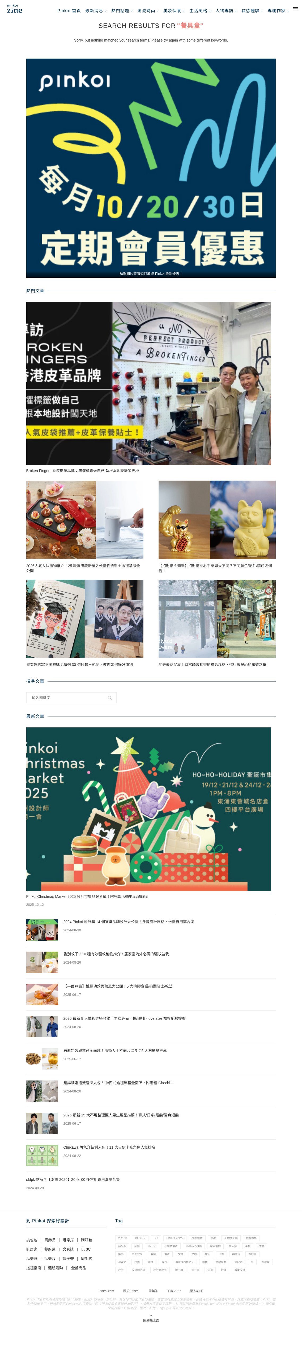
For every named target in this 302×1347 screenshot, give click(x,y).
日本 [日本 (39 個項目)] (122, 1271)
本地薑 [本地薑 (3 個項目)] (156, 1271)
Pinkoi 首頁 (69, 11)
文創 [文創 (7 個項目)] (252, 1262)
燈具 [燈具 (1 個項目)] (207, 1271)
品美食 (31, 1264)
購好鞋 (86, 1245)
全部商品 (78, 1273)
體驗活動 (55, 1273)
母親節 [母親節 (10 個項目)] (174, 1271)
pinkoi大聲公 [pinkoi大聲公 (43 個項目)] (181, 1244)
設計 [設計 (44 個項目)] (191, 1280)
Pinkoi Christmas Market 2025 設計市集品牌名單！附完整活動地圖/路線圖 (87, 901)
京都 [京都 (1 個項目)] (224, 1244)
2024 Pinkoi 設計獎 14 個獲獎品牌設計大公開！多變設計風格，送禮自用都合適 (128, 927)
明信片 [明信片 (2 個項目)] (138, 1271)
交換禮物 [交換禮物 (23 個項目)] (206, 1244)
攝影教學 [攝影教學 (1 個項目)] (188, 1262)
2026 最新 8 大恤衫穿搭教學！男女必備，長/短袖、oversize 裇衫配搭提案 (124, 1023)
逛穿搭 (68, 1245)
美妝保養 (172, 11)
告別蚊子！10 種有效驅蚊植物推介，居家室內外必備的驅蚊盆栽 (116, 959)
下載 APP (174, 1311)
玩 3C (86, 1254)
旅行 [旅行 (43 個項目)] (268, 1262)
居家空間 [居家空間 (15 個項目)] (248, 1253)
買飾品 (50, 1245)
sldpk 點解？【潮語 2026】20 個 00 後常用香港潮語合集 (73, 1184)
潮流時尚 (146, 11)
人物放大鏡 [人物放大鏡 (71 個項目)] (244, 1244)
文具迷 (68, 1254)
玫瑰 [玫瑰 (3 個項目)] (222, 1271)
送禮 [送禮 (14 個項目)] (140, 1289)
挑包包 (31, 1245)
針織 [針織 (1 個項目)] (155, 1289)
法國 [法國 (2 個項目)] (191, 1271)
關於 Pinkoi (131, 1311)
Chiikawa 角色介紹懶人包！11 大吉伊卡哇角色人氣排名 (109, 1152)
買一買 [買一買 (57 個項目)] (123, 1289)
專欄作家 (276, 11)
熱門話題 (120, 11)
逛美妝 (50, 1264)
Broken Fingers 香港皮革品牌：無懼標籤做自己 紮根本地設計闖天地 (83, 476)
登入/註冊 (196, 1311)
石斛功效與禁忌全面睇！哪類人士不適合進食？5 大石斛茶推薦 (115, 1056)
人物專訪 (224, 11)
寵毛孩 (86, 1264)
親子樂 (68, 1264)
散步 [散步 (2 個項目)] (222, 1262)
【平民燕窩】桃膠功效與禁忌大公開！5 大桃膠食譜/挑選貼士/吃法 (118, 991)
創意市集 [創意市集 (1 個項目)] (124, 1253)
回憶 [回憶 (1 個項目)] (161, 1253)
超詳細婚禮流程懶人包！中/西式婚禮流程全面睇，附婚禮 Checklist (118, 1088)
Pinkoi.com (106, 1311)
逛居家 (31, 1254)
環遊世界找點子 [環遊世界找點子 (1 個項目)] (244, 1271)
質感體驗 (250, 11)
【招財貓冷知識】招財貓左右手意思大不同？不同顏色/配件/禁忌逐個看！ (215, 573)
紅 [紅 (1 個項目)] (159, 1280)
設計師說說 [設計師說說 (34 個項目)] (235, 1280)
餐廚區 (50, 1254)
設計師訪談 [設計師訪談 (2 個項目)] (211, 1280)
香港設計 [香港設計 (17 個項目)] (173, 1289)
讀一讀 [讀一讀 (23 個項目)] (256, 1280)
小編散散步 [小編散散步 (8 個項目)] (199, 1253)
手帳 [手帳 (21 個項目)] (140, 1262)
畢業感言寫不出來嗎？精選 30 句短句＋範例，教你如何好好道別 (79, 670)
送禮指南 (33, 1273)
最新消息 (94, 11)
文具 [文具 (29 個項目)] (237, 1262)
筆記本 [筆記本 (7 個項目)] (144, 1280)
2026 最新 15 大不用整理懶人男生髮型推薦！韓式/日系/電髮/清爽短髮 (121, 1120)
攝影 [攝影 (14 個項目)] (170, 1262)
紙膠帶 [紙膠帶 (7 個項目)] (174, 1280)
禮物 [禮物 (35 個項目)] (267, 1271)
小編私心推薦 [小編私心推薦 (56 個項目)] (224, 1253)
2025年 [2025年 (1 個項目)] (123, 1244)
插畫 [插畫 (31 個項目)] (155, 1262)
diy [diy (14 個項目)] (160, 1244)
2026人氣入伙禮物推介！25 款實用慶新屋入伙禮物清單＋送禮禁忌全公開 (83, 573)
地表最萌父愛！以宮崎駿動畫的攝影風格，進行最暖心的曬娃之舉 (212, 670)
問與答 (153, 1311)
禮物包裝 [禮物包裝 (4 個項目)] (124, 1280)
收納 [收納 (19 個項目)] (207, 1262)
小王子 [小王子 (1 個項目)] (177, 1253)
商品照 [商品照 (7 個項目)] (144, 1253)
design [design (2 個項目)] (143, 1244)
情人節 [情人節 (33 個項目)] (123, 1262)
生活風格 (198, 11)
